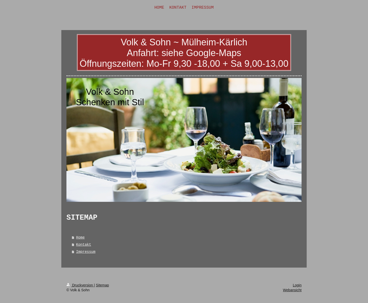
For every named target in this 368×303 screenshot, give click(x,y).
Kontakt (83, 245)
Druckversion (80, 285)
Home (80, 237)
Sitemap (102, 285)
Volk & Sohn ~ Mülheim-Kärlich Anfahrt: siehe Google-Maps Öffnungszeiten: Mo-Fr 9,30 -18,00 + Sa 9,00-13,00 (184, 53)
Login (297, 285)
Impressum (86, 252)
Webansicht (292, 290)
